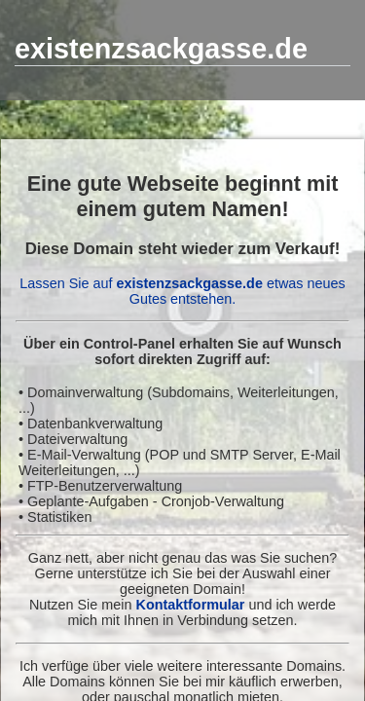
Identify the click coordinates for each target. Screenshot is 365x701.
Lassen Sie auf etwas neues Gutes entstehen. (182, 291)
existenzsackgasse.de (161, 48)
